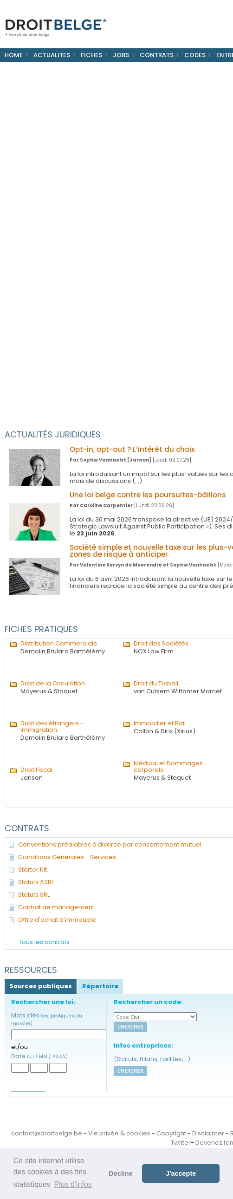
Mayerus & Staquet (67, 688)
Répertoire (100, 986)
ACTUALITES (51, 55)
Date (39, 1056)
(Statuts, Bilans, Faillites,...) (152, 1059)
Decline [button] (120, 1173)
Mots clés (46, 1019)
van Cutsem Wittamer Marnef (181, 688)
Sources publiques (40, 986)
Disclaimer (208, 1133)
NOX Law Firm (181, 648)
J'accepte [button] (181, 1173)
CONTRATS (157, 55)
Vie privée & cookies (119, 1133)
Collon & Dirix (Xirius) (181, 728)
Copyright (171, 1133)
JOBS (121, 55)
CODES (195, 55)
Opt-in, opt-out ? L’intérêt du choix (132, 449)
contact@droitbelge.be (46, 1133)
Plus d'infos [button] (72, 1184)
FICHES (91, 55)
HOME (14, 55)
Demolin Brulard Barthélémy (67, 648)
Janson (67, 774)
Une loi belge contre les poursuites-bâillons (148, 495)
